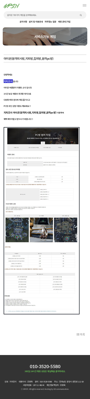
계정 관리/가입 (64, 22)
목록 (80, 334)
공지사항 (23, 22)
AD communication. (61, 389)
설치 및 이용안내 (36, 22)
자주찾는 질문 (50, 22)
